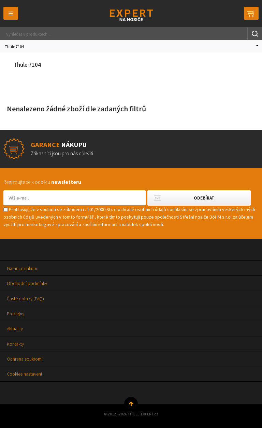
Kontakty (15, 344)
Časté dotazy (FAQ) (25, 299)
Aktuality (15, 329)
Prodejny (15, 314)
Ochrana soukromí (25, 359)
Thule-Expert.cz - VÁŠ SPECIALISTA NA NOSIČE (131, 15)
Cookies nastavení (24, 374)
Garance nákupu (23, 268)
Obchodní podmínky (27, 283)
